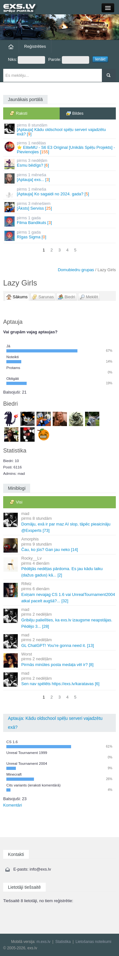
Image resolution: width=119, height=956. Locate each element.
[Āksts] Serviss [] (60, 206)
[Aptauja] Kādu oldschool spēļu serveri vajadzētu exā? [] (60, 130)
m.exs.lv (43, 941)
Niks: (26, 60)
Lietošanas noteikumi (93, 941)
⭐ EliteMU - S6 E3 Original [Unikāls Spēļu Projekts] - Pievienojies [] (60, 148)
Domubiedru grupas (76, 269)
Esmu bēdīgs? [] (60, 163)
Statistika (63, 941)
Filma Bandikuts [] (60, 221)
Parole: (68, 60)
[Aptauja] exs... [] (60, 178)
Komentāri (12, 805)
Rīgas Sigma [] (60, 235)
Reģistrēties (35, 46)
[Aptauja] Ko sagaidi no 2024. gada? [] (60, 192)
